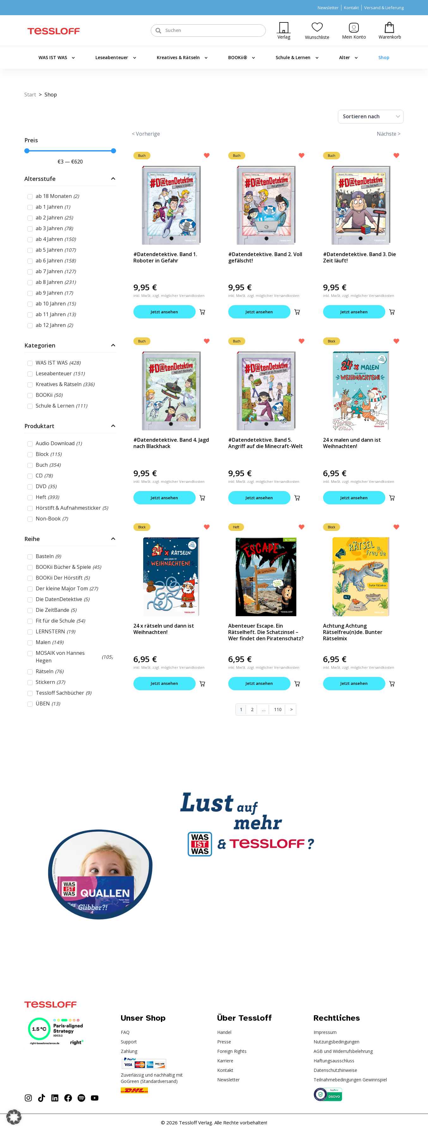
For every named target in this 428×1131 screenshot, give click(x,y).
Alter (348, 58)
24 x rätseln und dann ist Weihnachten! (163, 629)
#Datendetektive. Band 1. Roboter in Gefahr (165, 257)
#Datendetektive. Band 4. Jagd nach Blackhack (171, 443)
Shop (383, 57)
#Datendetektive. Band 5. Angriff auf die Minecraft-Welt (265, 443)
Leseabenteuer (115, 58)
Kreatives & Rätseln (182, 58)
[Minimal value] (70, 150)
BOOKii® (241, 58)
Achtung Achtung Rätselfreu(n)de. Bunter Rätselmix (352, 632)
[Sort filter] (371, 117)
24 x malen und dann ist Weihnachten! (352, 443)
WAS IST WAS (57, 58)
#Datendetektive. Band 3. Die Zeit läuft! (359, 257)
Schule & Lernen (297, 58)
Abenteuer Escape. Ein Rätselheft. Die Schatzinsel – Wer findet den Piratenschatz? (266, 632)
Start (30, 94)
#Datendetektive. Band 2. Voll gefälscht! (265, 257)
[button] (202, 311)
